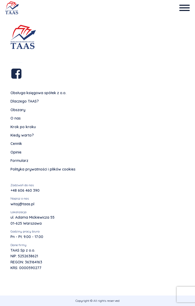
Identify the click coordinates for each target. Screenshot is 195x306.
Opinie (15, 152)
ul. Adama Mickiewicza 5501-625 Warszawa (32, 220)
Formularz (19, 160)
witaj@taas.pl (22, 204)
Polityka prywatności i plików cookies (42, 169)
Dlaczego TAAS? (24, 101)
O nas (15, 118)
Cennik (16, 143)
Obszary (17, 109)
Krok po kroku (23, 126)
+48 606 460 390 (25, 190)
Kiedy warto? (22, 135)
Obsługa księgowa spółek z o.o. (38, 92)
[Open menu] (184, 8)
